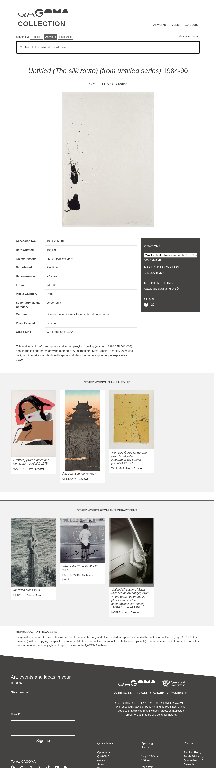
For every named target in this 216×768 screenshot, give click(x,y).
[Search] (108, 47)
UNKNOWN (69, 478)
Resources (65, 36)
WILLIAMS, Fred (121, 468)
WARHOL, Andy (23, 469)
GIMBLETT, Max (101, 84)
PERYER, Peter (23, 595)
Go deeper (192, 24)
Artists (175, 24)
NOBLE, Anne (119, 612)
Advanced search (189, 36)
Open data (103, 752)
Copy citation (152, 259)
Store (100, 764)
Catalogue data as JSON (160, 288)
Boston (51, 323)
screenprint (54, 302)
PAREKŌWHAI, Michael (76, 575)
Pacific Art (53, 267)
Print (50, 293)
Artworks (159, 24)
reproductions (185, 641)
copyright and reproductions (59, 645)
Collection (41, 23)
